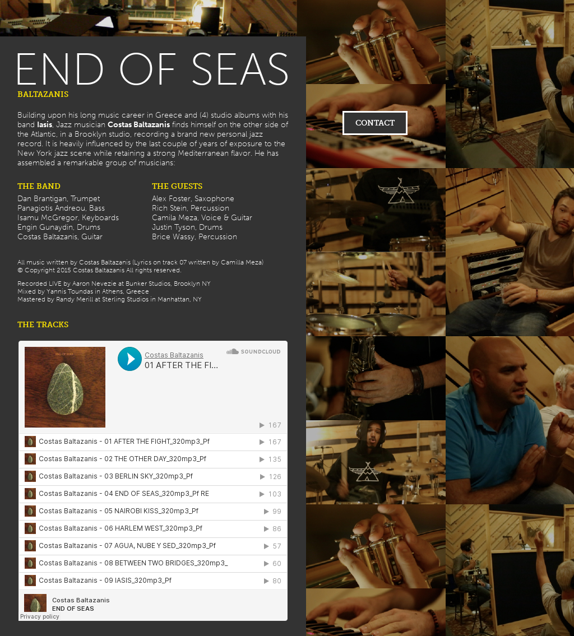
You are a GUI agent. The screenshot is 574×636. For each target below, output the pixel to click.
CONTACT (375, 123)
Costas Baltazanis (139, 124)
